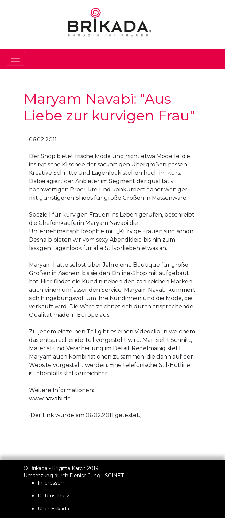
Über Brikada (53, 508)
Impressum (52, 483)
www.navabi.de (50, 398)
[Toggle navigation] (15, 59)
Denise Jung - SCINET (97, 475)
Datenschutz (53, 496)
